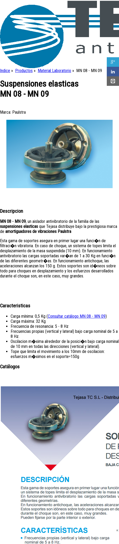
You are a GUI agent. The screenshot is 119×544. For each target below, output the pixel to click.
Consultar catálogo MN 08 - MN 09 (76, 316)
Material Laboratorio (54, 70)
